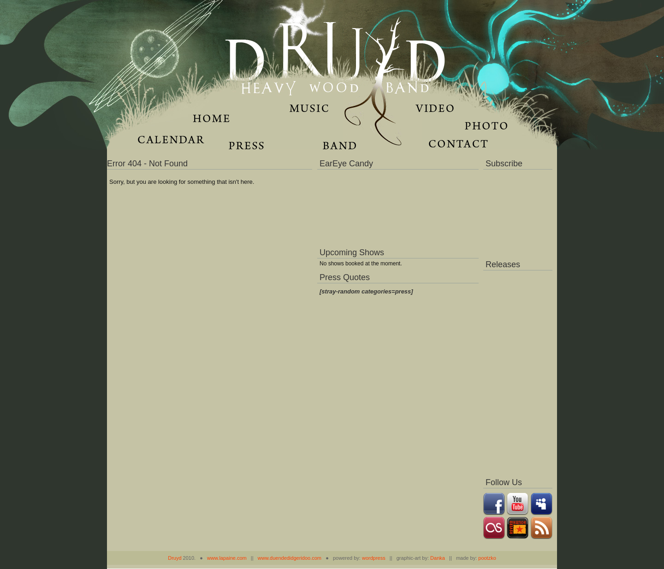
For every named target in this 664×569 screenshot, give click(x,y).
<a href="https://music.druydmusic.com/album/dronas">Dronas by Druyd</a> (517, 371)
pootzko (487, 558)
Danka (437, 558)
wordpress (373, 558)
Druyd (174, 558)
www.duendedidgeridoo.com (289, 558)
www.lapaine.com (227, 558)
